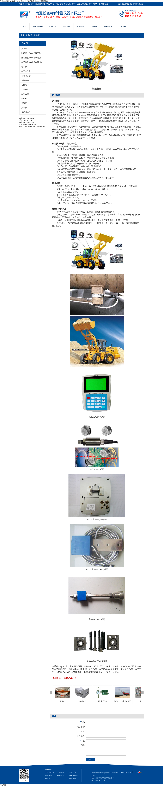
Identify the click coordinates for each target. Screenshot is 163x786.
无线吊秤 (25, 85)
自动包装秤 (25, 89)
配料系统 (25, 94)
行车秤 (24, 67)
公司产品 (52, 26)
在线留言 (129, 4)
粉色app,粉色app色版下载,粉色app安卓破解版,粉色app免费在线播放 (24, 1)
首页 (24, 26)
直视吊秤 (25, 80)
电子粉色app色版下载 (109, 669)
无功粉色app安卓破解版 (31, 58)
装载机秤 (37, 35)
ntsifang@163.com (29, 124)
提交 (90, 759)
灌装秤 (24, 103)
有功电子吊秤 (26, 76)
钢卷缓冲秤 (25, 112)
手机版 (93, 775)
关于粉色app (38, 26)
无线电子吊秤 (102, 701)
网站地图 (3, 785)
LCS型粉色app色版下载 (31, 53)
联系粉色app (138, 4)
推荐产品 (25, 49)
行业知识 (94, 26)
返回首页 (121, 4)
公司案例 (66, 26)
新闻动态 (80, 26)
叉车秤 (24, 108)
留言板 (123, 26)
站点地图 (72, 779)
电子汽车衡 (25, 71)
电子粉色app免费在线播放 (32, 62)
